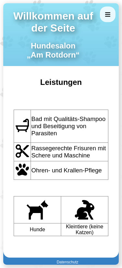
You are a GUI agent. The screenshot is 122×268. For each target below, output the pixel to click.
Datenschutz (67, 262)
